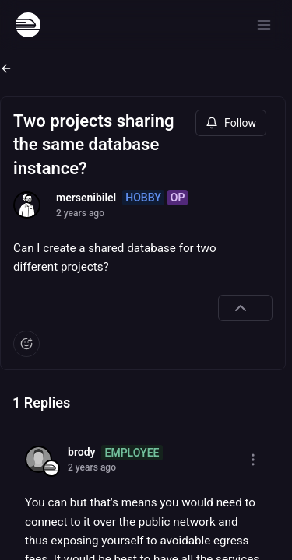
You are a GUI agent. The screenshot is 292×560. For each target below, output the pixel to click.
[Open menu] (264, 24)
